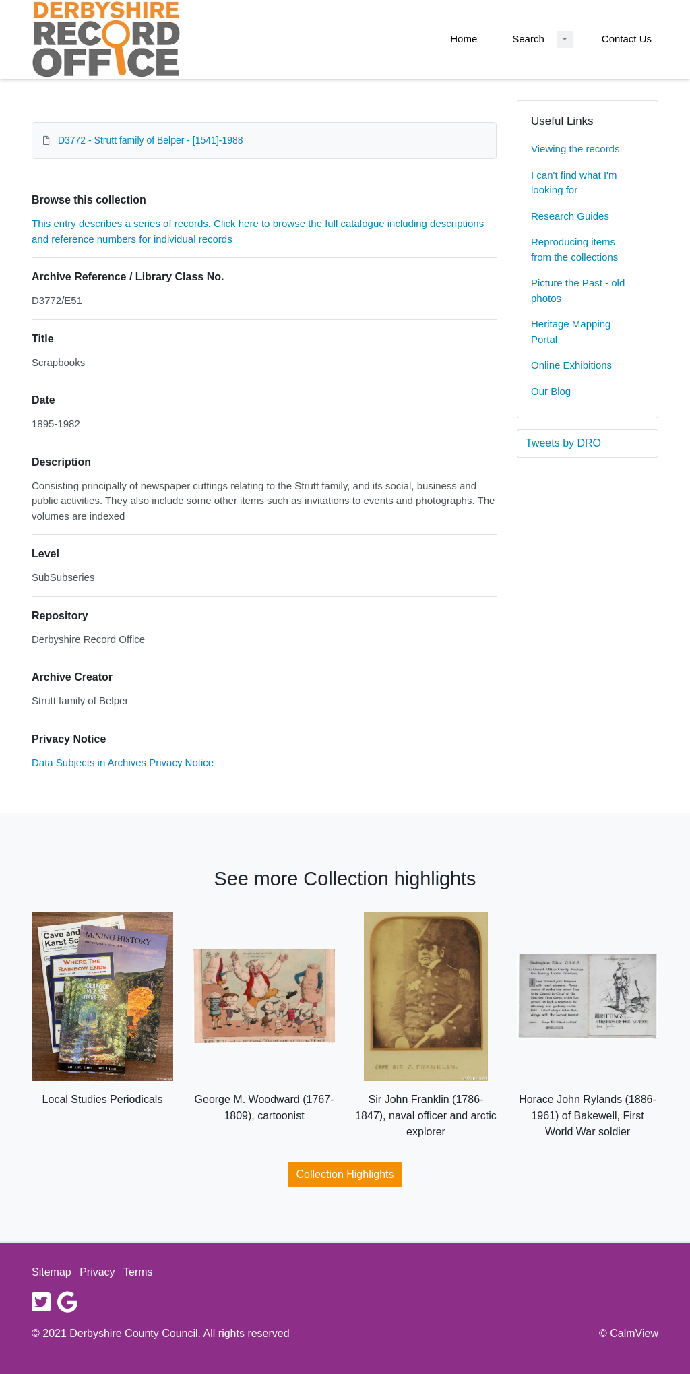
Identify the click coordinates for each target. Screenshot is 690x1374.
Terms (138, 1272)
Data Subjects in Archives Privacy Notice (123, 762)
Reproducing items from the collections (574, 249)
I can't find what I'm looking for (574, 182)
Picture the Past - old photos (578, 290)
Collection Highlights (345, 1174)
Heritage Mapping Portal (570, 331)
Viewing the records (575, 148)
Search (528, 38)
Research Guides (570, 216)
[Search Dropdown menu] (565, 39)
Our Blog (551, 391)
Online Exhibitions (571, 365)
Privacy (97, 1272)
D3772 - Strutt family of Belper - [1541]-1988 (150, 140)
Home (463, 38)
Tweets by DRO (563, 443)
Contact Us (627, 38)
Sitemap (51, 1272)
